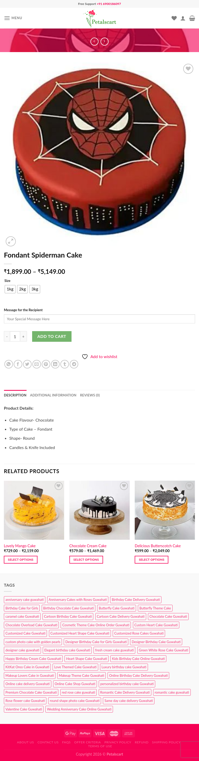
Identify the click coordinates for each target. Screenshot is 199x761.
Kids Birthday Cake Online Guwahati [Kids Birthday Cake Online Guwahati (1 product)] (138, 659)
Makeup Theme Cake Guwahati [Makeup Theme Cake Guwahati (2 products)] (81, 675)
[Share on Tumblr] (64, 364)
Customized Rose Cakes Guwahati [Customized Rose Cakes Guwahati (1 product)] (139, 633)
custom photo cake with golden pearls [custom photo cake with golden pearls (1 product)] (32, 642)
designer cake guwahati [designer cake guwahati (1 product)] (22, 650)
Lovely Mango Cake (20, 546)
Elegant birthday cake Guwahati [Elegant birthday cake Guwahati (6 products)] (67, 650)
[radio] (10, 289)
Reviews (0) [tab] (90, 395)
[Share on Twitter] (27, 364)
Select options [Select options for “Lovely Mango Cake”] (20, 559)
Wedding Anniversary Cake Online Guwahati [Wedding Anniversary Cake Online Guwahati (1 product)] (79, 709)
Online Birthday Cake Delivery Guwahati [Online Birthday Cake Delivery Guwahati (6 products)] (138, 675)
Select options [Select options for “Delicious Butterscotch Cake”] (151, 559)
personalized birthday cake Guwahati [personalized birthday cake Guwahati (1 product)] (127, 684)
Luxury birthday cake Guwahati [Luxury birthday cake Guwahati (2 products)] (124, 667)
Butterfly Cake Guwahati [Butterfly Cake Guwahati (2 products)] (116, 608)
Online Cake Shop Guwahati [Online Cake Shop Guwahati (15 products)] (75, 684)
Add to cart (51, 336)
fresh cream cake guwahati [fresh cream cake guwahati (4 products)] (114, 650)
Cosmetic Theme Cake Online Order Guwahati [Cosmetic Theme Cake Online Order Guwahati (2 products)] (95, 625)
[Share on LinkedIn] (55, 364)
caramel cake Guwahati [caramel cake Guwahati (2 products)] (22, 616)
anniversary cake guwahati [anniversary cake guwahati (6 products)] (24, 600)
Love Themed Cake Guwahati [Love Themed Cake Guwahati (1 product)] (75, 667)
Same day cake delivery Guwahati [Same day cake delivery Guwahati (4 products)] (128, 701)
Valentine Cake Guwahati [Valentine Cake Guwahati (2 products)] (23, 709)
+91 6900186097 (109, 4)
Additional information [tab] (53, 395)
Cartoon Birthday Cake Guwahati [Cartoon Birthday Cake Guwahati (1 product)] (68, 616)
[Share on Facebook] (18, 364)
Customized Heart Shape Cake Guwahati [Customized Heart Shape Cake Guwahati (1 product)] (80, 633)
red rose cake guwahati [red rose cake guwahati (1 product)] (78, 692)
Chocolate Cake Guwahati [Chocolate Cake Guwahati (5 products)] (168, 616)
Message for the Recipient (23, 310)
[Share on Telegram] (74, 364)
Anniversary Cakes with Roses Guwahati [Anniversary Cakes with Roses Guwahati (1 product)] (78, 600)
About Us (25, 742)
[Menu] (13, 18)
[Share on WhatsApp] (8, 364)
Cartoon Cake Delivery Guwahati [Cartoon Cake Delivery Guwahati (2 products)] (121, 616)
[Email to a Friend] (36, 364)
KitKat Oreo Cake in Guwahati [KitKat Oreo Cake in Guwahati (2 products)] (27, 667)
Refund (141, 742)
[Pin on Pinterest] (46, 364)
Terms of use (100, 746)
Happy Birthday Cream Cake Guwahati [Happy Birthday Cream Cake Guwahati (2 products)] (33, 659)
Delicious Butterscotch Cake (158, 546)
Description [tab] (15, 395)
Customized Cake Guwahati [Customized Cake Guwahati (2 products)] (25, 633)
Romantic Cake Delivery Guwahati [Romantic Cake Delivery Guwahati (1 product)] (125, 692)
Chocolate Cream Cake (87, 546)
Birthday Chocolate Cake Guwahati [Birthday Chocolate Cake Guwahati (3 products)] (68, 608)
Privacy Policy (117, 742)
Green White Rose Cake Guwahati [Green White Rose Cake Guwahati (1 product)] (163, 650)
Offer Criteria (87, 742)
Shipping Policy (166, 742)
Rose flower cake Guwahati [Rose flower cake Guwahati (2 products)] (25, 701)
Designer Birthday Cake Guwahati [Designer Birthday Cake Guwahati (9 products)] (156, 642)
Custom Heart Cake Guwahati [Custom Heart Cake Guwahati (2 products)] (156, 625)
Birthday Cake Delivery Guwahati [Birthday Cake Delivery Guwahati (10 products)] (136, 600)
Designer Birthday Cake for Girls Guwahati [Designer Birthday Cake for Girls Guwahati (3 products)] (96, 642)
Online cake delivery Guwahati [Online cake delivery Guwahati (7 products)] (27, 684)
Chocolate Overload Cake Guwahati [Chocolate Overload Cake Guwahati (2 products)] (31, 625)
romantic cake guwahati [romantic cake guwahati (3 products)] (172, 692)
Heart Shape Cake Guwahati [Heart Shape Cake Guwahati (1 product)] (86, 659)
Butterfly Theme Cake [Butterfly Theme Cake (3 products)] (155, 608)
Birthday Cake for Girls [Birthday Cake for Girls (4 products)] (21, 608)
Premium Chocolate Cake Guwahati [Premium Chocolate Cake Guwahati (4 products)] (31, 692)
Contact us (48, 742)
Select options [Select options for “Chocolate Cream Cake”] (86, 559)
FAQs (66, 742)
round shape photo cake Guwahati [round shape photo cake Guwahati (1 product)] (75, 701)
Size (7, 281)
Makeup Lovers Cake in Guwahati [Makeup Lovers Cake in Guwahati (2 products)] (29, 675)
